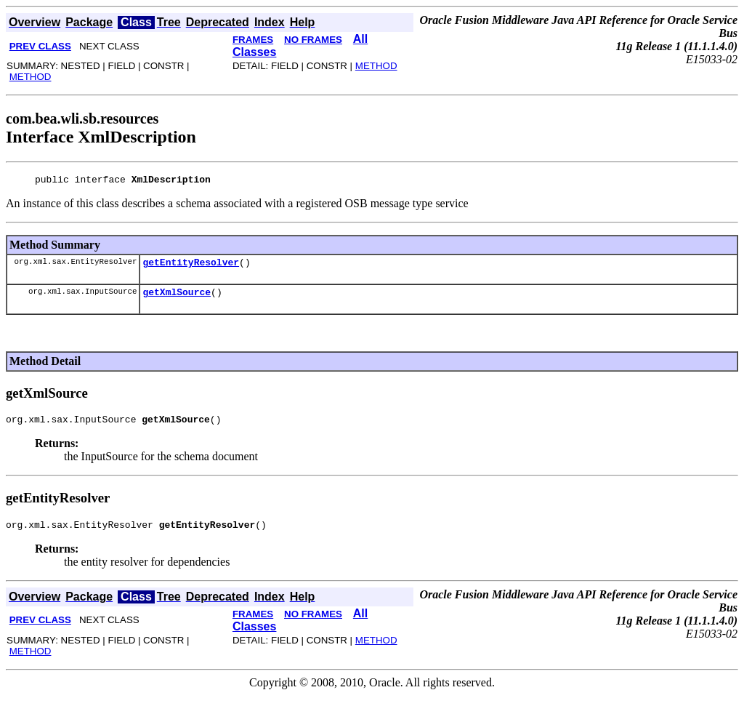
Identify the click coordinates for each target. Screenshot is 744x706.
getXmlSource (176, 298)
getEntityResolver (190, 266)
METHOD (30, 76)
